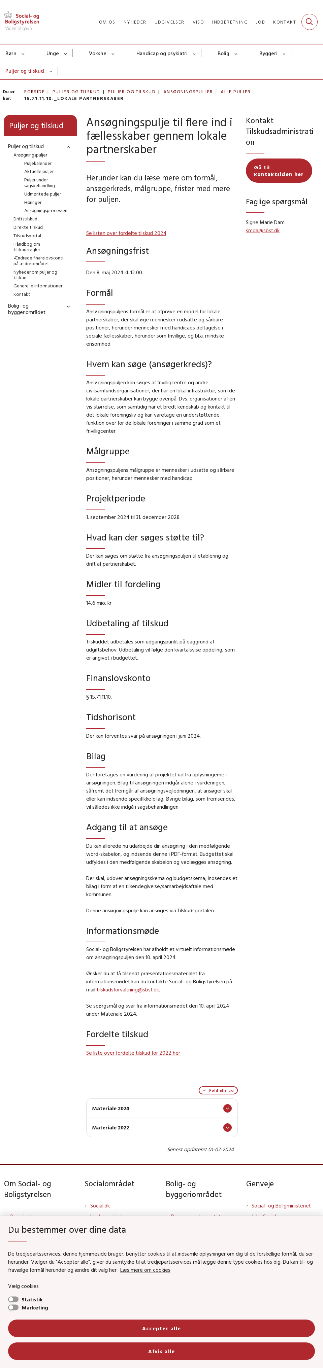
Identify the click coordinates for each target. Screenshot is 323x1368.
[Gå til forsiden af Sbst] (19, 22)
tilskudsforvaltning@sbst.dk (128, 989)
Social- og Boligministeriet (281, 1205)
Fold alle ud (221, 1090)
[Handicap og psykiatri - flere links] (194, 53)
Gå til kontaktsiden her (279, 170)
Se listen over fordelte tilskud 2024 (126, 233)
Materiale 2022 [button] (110, 1127)
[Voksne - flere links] (113, 53)
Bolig (223, 53)
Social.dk (100, 1205)
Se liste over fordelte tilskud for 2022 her (133, 1052)
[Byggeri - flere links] (284, 53)
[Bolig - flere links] (236, 53)
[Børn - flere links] (23, 53)
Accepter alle (161, 1328)
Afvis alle (161, 1351)
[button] (66, 146)
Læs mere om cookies (145, 1269)
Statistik (32, 1299)
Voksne (97, 53)
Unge (52, 53)
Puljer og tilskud (24, 70)
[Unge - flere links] (66, 53)
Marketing (35, 1307)
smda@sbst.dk (263, 230)
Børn (11, 53)
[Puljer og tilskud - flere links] (51, 71)
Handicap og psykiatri (162, 53)
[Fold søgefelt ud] (309, 22)
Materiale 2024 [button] (110, 1108)
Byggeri (268, 53)
